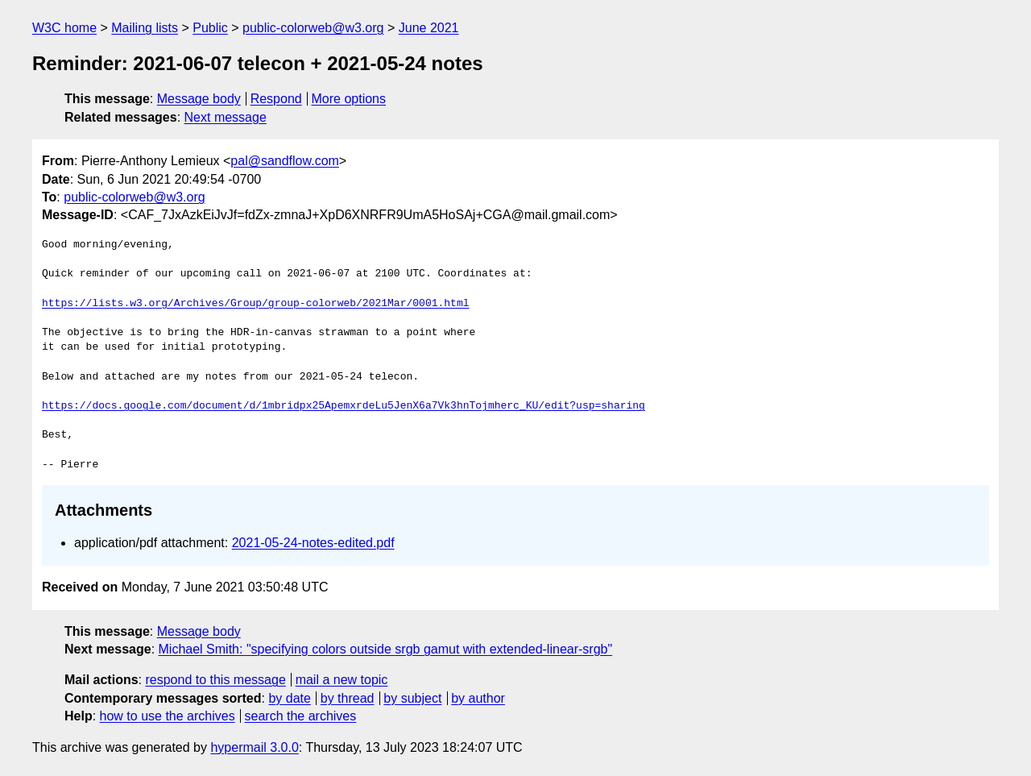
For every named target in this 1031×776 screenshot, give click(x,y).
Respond (276, 99)
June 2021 (429, 28)
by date (289, 698)
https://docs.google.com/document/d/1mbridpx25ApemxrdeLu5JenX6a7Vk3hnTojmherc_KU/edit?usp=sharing (343, 406)
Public (210, 28)
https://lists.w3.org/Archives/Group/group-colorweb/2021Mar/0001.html (255, 304)
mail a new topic (342, 680)
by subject (412, 698)
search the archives (301, 716)
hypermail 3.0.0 (254, 747)
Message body (199, 99)
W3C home (64, 28)
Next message (225, 117)
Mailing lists (144, 28)
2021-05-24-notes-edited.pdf (313, 543)
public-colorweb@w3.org (312, 28)
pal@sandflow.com (284, 161)
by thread (348, 698)
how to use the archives (167, 716)
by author (478, 698)
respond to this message (215, 680)
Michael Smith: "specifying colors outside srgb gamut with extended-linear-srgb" (386, 649)
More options (349, 99)
